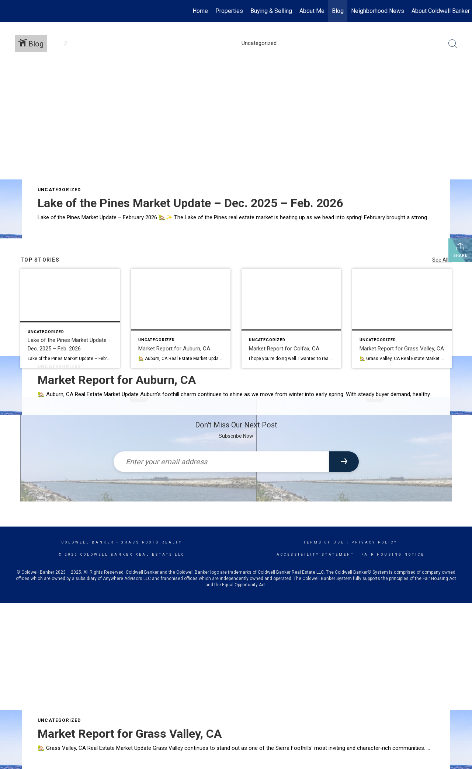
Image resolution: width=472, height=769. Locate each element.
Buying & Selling (271, 10)
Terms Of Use (323, 542)
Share (460, 250)
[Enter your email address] (221, 461)
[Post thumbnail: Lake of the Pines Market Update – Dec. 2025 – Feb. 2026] (70, 318)
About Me (311, 10)
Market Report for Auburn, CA (117, 380)
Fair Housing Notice (392, 554)
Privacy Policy (374, 542)
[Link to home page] (9, 11)
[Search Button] (453, 44)
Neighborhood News (377, 10)
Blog (338, 10)
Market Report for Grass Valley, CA (130, 734)
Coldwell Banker (88, 542)
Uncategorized (59, 189)
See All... (442, 260)
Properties (229, 10)
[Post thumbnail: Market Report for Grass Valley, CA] (402, 318)
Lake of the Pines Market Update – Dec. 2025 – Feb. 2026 (190, 203)
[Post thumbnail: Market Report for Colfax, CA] (291, 318)
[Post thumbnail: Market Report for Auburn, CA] (180, 318)
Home (200, 10)
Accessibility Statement (315, 554)
